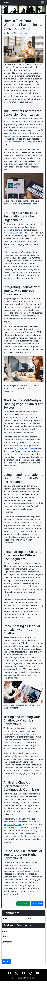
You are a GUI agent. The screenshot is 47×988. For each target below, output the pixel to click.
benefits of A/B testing (26, 734)
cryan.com (7, 2)
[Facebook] (9, 973)
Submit (6, 961)
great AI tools (15, 133)
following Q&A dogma (14, 232)
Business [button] (23, 903)
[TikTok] (30, 973)
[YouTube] (37, 973)
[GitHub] (23, 973)
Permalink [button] (37, 903)
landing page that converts (23, 448)
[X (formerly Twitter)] (16, 973)
